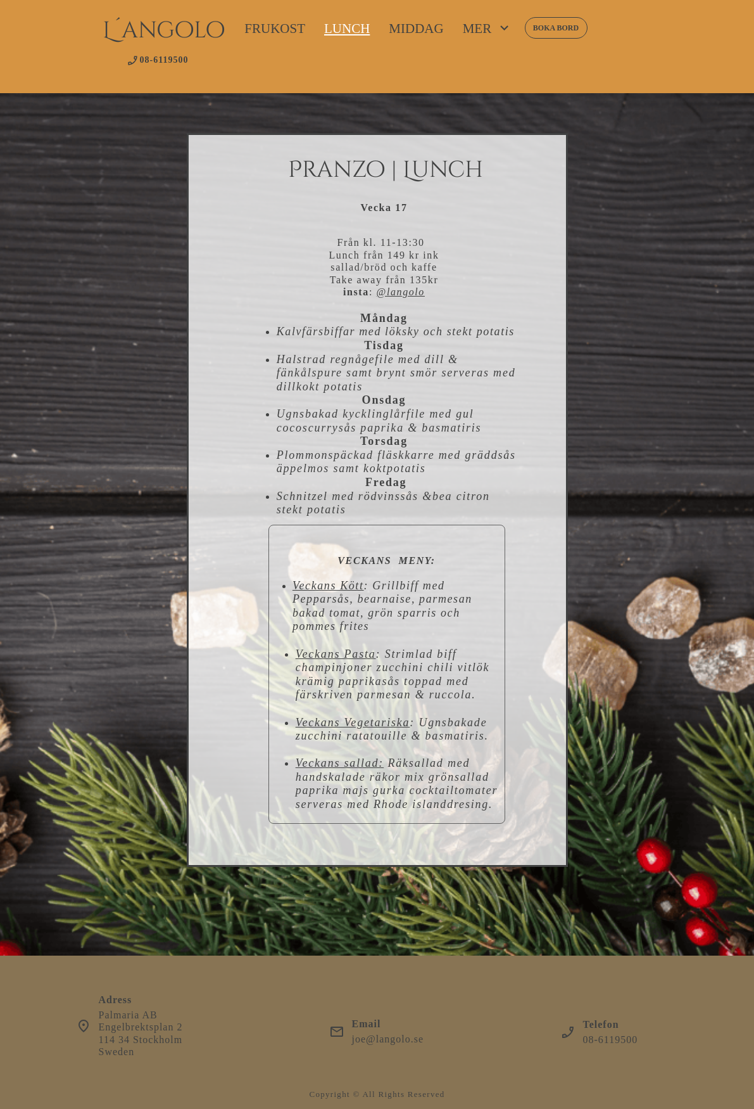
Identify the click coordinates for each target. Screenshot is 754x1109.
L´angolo (164, 30)
